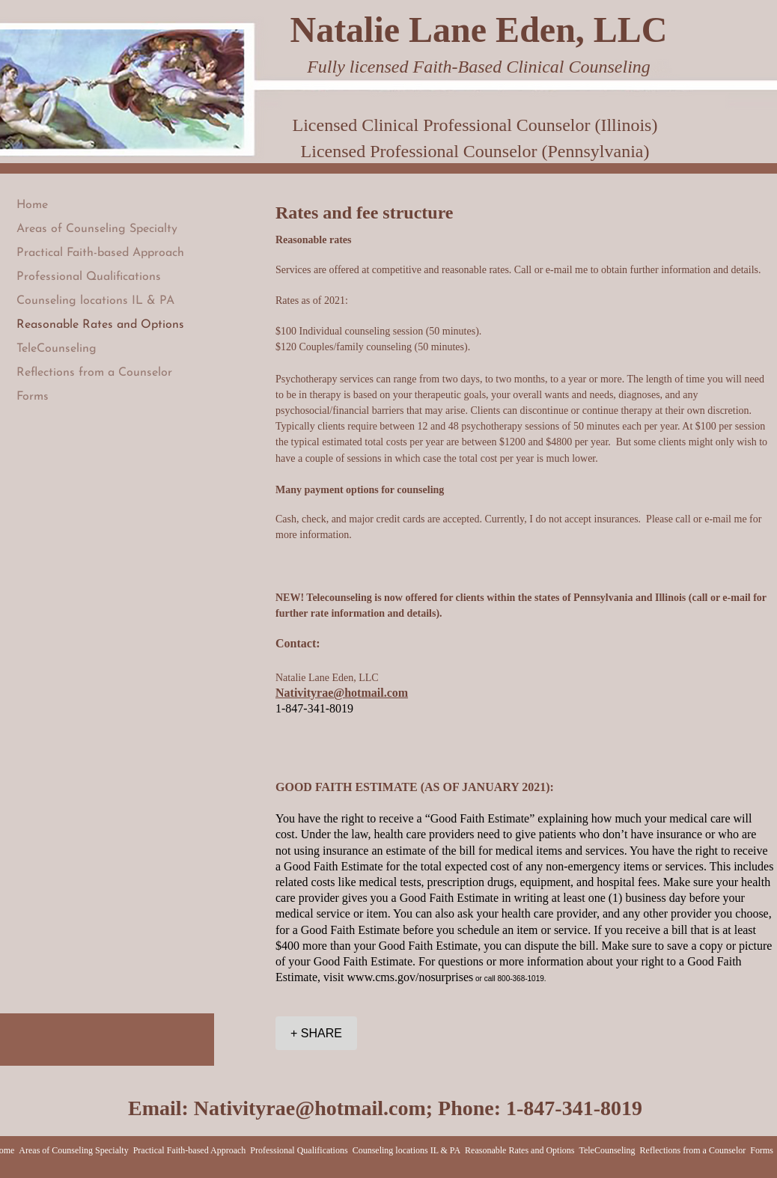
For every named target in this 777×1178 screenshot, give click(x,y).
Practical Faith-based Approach (100, 253)
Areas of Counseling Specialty (96, 229)
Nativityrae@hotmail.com (310, 1108)
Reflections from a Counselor (94, 373)
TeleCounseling (56, 349)
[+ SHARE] (316, 1033)
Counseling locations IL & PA (95, 301)
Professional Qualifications (88, 277)
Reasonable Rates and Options (100, 325)
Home (32, 205)
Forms (32, 397)
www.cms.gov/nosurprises (410, 977)
